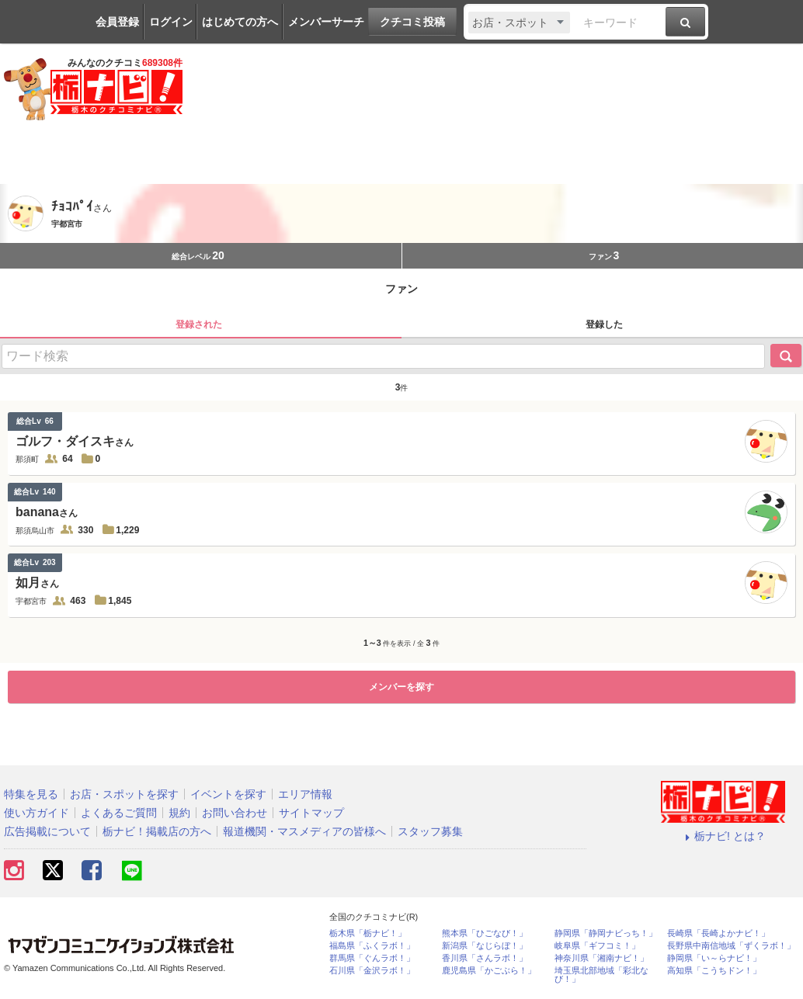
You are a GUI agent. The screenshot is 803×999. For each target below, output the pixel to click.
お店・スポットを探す (124, 794)
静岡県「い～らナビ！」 (714, 958)
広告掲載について (47, 831)
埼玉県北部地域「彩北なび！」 (601, 974)
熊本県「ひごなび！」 (484, 933)
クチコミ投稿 (412, 22)
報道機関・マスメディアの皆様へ (304, 831)
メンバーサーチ (326, 22)
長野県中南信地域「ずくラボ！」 (731, 946)
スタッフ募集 (430, 831)
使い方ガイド (36, 812)
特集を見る (31, 794)
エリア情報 (305, 794)
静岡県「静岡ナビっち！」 (605, 933)
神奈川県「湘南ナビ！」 (601, 958)
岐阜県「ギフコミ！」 (597, 946)
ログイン (171, 22)
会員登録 (117, 22)
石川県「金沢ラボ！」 (372, 970)
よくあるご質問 (119, 812)
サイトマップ (311, 812)
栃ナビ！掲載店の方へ (157, 831)
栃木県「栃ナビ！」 (367, 933)
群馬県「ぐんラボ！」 (372, 958)
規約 (179, 812)
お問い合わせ (234, 812)
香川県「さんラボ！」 (484, 958)
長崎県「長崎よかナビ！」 (718, 933)
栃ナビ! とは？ (723, 836)
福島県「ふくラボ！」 (372, 946)
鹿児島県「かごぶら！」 (489, 970)
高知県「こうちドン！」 (714, 970)
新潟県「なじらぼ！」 (484, 946)
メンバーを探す (401, 687)
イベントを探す (228, 794)
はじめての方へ (240, 22)
